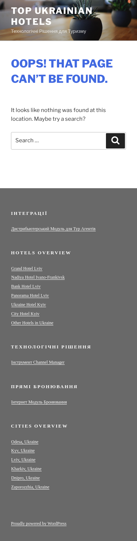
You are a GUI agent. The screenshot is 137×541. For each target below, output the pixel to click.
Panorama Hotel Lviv (30, 295)
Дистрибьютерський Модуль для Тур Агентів (53, 228)
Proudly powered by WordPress (38, 523)
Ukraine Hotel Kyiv (28, 304)
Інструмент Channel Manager (38, 362)
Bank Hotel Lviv (26, 286)
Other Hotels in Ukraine (32, 322)
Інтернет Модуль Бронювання (39, 402)
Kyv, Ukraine (23, 450)
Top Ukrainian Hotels (52, 16)
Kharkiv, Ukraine (26, 468)
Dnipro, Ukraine (25, 477)
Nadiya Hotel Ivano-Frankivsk (38, 277)
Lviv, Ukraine (23, 459)
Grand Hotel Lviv (26, 268)
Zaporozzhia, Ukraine (30, 487)
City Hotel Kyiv (25, 313)
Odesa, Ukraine (25, 441)
